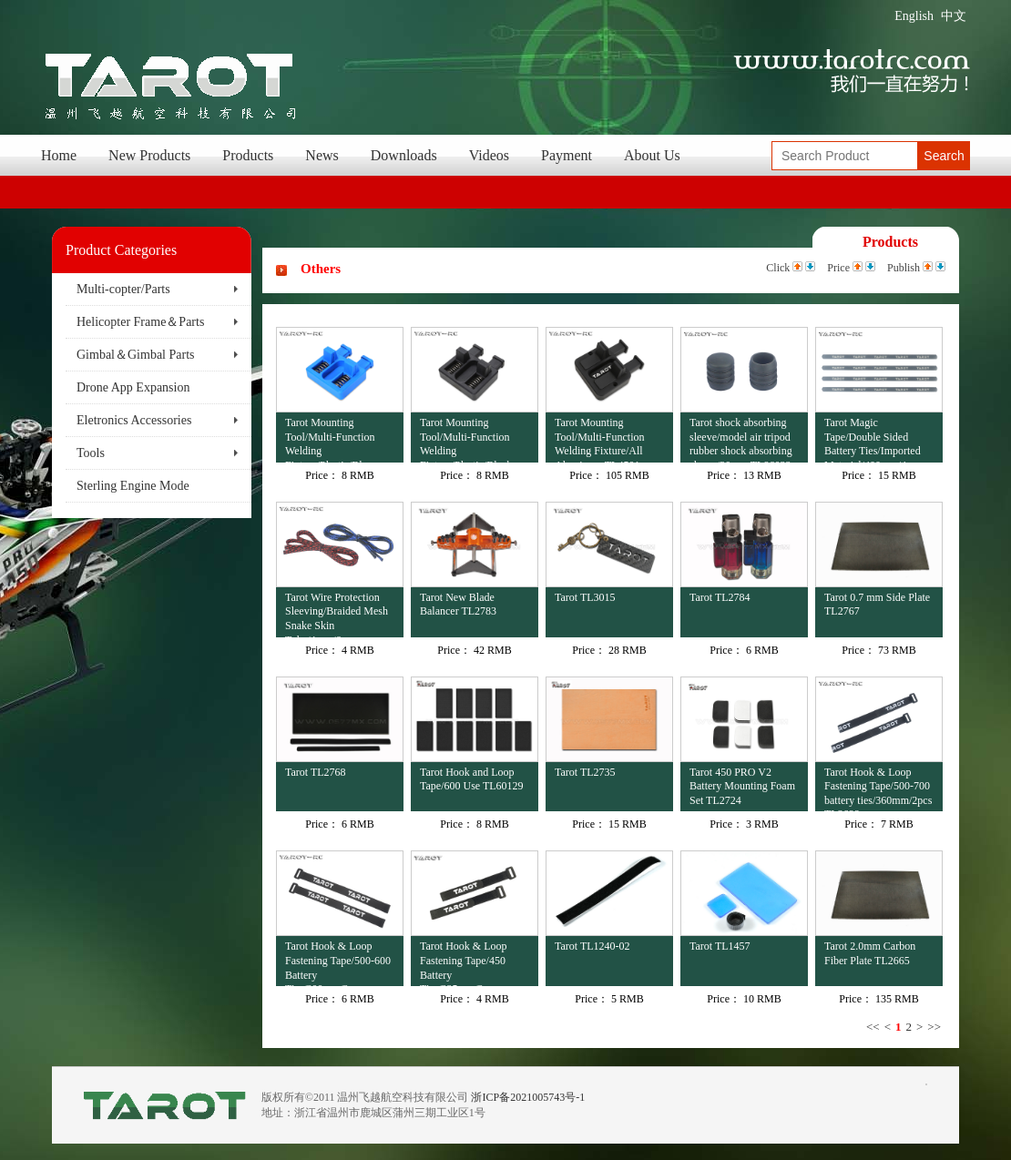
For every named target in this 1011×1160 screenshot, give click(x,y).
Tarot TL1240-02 (592, 946)
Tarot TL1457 (720, 946)
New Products (149, 155)
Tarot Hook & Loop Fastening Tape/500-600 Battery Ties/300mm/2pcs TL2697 (338, 963)
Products (247, 155)
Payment (566, 155)
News (321, 155)
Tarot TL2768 (315, 772)
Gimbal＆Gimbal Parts (136, 354)
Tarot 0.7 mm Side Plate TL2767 (877, 604)
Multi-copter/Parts (123, 289)
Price (838, 267)
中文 (953, 16)
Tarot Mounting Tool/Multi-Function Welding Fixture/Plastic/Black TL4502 (466, 439)
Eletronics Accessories (134, 420)
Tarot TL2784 (720, 597)
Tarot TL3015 (585, 597)
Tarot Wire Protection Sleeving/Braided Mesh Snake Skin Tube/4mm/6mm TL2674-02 (336, 614)
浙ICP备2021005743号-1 (528, 1097)
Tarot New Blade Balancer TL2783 (458, 604)
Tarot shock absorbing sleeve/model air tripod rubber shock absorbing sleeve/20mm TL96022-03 (741, 439)
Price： (322, 475)
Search (944, 155)
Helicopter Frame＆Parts (140, 322)
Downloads (404, 155)
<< (873, 1026)
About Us (652, 155)
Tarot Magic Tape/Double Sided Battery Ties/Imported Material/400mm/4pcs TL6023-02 (872, 439)
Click (778, 267)
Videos (489, 155)
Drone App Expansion (133, 387)
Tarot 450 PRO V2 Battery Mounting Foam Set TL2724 (742, 786)
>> (934, 1026)
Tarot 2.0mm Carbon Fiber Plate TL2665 (869, 953)
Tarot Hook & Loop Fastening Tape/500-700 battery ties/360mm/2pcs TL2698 (878, 789)
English (914, 16)
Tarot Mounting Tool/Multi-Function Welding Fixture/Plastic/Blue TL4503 (330, 439)
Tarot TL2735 (585, 772)
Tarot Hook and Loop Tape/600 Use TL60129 (472, 779)
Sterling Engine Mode (133, 486)
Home (59, 155)
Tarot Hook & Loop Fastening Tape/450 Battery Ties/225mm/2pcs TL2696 (463, 963)
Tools (91, 453)
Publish (903, 267)
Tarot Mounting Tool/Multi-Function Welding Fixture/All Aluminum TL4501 (600, 439)
